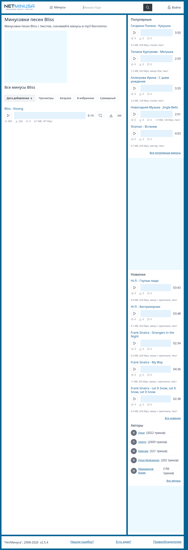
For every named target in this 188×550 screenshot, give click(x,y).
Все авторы (173, 480)
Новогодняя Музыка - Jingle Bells (154, 107)
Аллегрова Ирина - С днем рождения (150, 79)
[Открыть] (115, 115)
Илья (141, 432)
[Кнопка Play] (8, 115)
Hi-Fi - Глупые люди (145, 281)
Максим (143, 451)
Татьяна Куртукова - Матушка (152, 52)
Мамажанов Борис (146, 470)
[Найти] (147, 7)
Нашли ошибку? (82, 542)
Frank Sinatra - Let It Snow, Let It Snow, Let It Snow (153, 390)
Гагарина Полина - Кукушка (151, 26)
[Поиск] (112, 7)
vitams (142, 442)
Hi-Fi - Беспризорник (145, 307)
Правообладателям (167, 542)
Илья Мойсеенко (148, 460)
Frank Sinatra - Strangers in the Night (152, 334)
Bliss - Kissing (13, 108)
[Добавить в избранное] (100, 115)
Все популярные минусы (165, 153)
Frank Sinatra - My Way (147, 362)
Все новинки (173, 418)
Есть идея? (123, 542)
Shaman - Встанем (144, 126)
